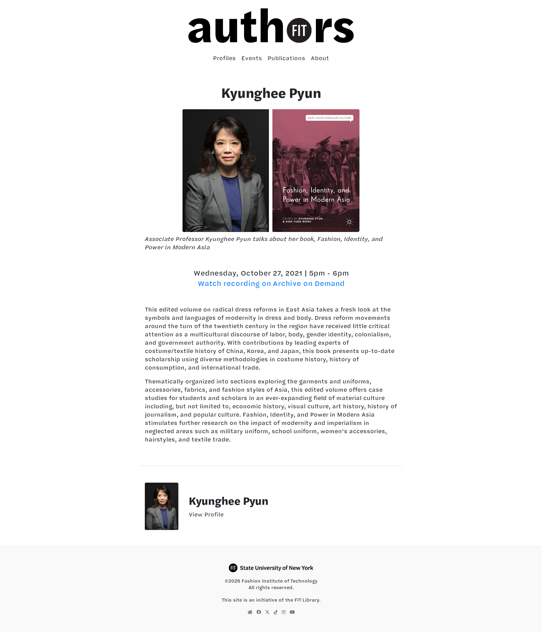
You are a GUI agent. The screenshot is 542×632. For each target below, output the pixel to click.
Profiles (224, 58)
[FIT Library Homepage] (249, 612)
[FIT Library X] (267, 612)
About (320, 58)
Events (251, 58)
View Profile (206, 514)
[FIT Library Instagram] (284, 612)
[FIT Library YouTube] (292, 612)
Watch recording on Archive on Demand (271, 283)
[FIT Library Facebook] (258, 612)
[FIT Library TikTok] (276, 612)
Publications (286, 58)
